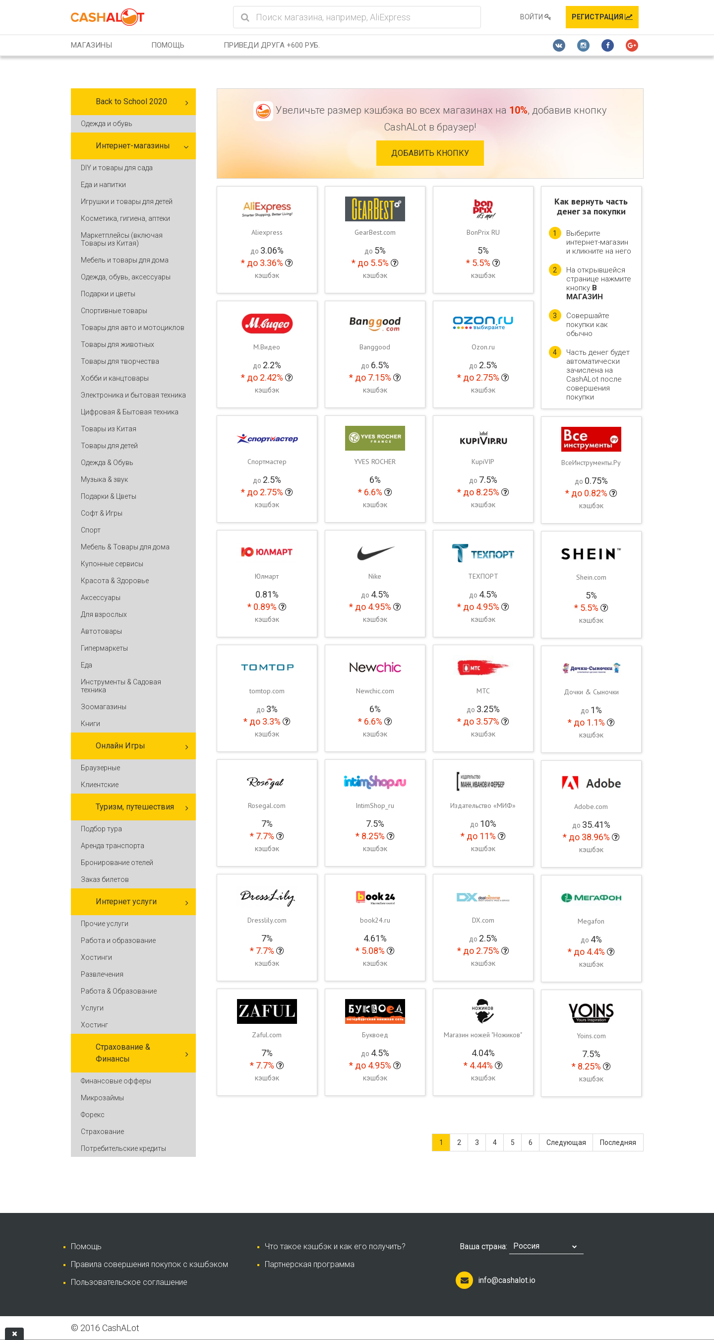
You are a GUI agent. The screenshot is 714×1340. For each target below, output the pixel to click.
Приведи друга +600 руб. (272, 45)
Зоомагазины (103, 707)
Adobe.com (591, 806)
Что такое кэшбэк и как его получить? (335, 1246)
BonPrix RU (483, 232)
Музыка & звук (104, 479)
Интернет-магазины (133, 145)
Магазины (91, 45)
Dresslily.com (267, 920)
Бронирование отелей (117, 863)
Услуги (92, 1008)
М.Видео (266, 346)
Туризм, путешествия (135, 806)
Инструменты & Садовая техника (121, 686)
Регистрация (602, 17)
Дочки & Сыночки (591, 691)
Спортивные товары (114, 311)
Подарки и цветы (108, 294)
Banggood (374, 346)
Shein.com (591, 577)
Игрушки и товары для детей (127, 201)
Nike (374, 576)
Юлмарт (267, 576)
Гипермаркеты (104, 648)
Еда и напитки (103, 185)
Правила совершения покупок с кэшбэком (149, 1264)
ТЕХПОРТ (483, 576)
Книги (90, 724)
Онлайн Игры (120, 745)
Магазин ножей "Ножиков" (483, 1034)
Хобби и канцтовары (115, 378)
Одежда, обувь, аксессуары (126, 277)
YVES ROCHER (375, 461)
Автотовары (101, 631)
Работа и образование (118, 940)
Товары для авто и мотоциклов (132, 328)
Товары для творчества (120, 361)
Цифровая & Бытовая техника (129, 412)
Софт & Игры (101, 513)
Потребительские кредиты (123, 1148)
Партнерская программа (310, 1264)
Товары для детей (109, 446)
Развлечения (102, 974)
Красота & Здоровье (115, 581)
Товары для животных (117, 344)
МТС (483, 690)
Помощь (167, 45)
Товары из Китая (108, 429)
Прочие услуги (104, 924)
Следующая (566, 1142)
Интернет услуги (126, 901)
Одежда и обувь (106, 124)
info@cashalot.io (507, 1280)
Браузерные (100, 768)
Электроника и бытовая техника (133, 395)
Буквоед (375, 1034)
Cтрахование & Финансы (123, 1053)
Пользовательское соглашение (129, 1282)
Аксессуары (100, 598)
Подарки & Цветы (108, 496)
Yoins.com (591, 1035)
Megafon (591, 921)
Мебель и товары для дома (125, 260)
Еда (86, 665)
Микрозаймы (102, 1098)
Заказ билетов (105, 879)
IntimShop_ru (375, 805)
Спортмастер (267, 461)
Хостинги (96, 957)
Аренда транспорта (112, 846)
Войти (535, 17)
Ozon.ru (483, 346)
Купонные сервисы (112, 564)
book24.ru (375, 920)
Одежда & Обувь (107, 463)
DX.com (483, 920)
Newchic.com (375, 690)
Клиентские (100, 785)
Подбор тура (101, 829)
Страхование (102, 1132)
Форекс (93, 1115)
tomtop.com (267, 690)
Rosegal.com (267, 805)
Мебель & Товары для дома (125, 547)
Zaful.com (267, 1034)
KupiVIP (483, 461)
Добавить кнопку (430, 153)
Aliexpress (267, 232)
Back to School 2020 (131, 101)
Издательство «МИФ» (483, 805)
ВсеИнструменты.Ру (591, 462)
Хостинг (94, 1025)
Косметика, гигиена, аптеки (125, 218)
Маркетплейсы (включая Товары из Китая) (122, 239)
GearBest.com (375, 232)
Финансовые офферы (116, 1081)
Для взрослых (104, 614)
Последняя (618, 1142)
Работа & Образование (119, 991)
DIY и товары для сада (117, 168)
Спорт (91, 530)
